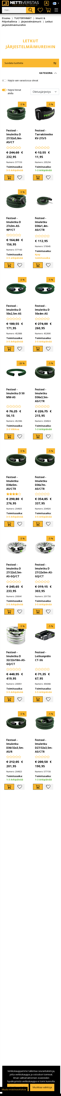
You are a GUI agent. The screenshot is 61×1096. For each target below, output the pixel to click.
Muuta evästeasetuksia (14, 1089)
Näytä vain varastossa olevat (23, 80)
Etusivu (6, 18)
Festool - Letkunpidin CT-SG (43, 656)
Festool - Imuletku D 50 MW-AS (15, 393)
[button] (30, 73)
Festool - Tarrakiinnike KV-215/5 (44, 134)
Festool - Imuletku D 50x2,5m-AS (13, 309)
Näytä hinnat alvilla (14, 91)
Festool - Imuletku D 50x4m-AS (42, 309)
